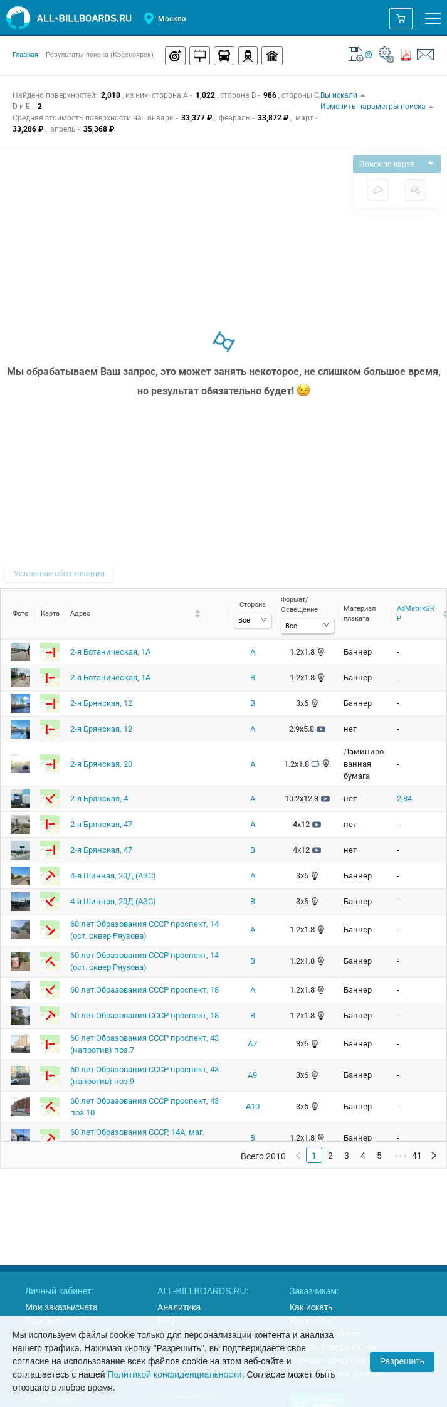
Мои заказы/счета (61, 1307)
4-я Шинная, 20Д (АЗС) (113, 875)
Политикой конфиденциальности (174, 1374)
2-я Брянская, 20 (101, 764)
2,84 (404, 798)
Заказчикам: (314, 1291)
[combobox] (252, 620)
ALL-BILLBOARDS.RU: (203, 1291)
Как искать (311, 1307)
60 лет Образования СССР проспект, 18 (144, 989)
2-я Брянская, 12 (101, 703)
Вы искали (343, 95)
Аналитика (179, 1307)
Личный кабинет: (59, 1291)
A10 (253, 1106)
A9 (252, 1075)
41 (417, 1156)
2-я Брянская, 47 (101, 824)
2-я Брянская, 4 (99, 798)
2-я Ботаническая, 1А (110, 651)
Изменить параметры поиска (377, 106)
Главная (25, 55)
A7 (252, 1043)
